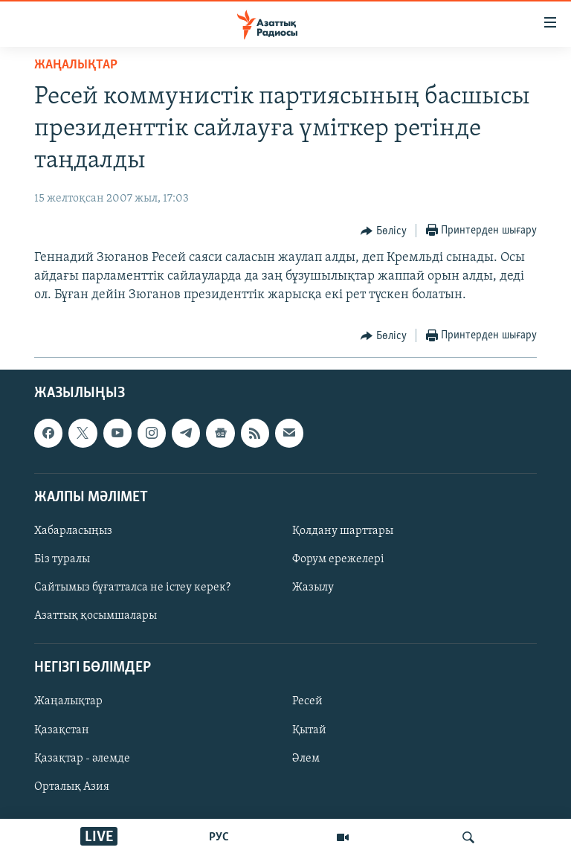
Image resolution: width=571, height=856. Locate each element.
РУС (219, 837)
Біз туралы (62, 559)
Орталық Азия (71, 786)
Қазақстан (61, 730)
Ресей (307, 701)
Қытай (309, 730)
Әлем (306, 758)
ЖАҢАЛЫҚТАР (75, 65)
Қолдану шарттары (342, 531)
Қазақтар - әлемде (82, 758)
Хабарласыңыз (73, 531)
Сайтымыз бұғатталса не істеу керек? (132, 587)
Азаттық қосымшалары (95, 616)
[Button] (384, 231)
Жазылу (313, 587)
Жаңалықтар (68, 701)
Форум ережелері (338, 559)
